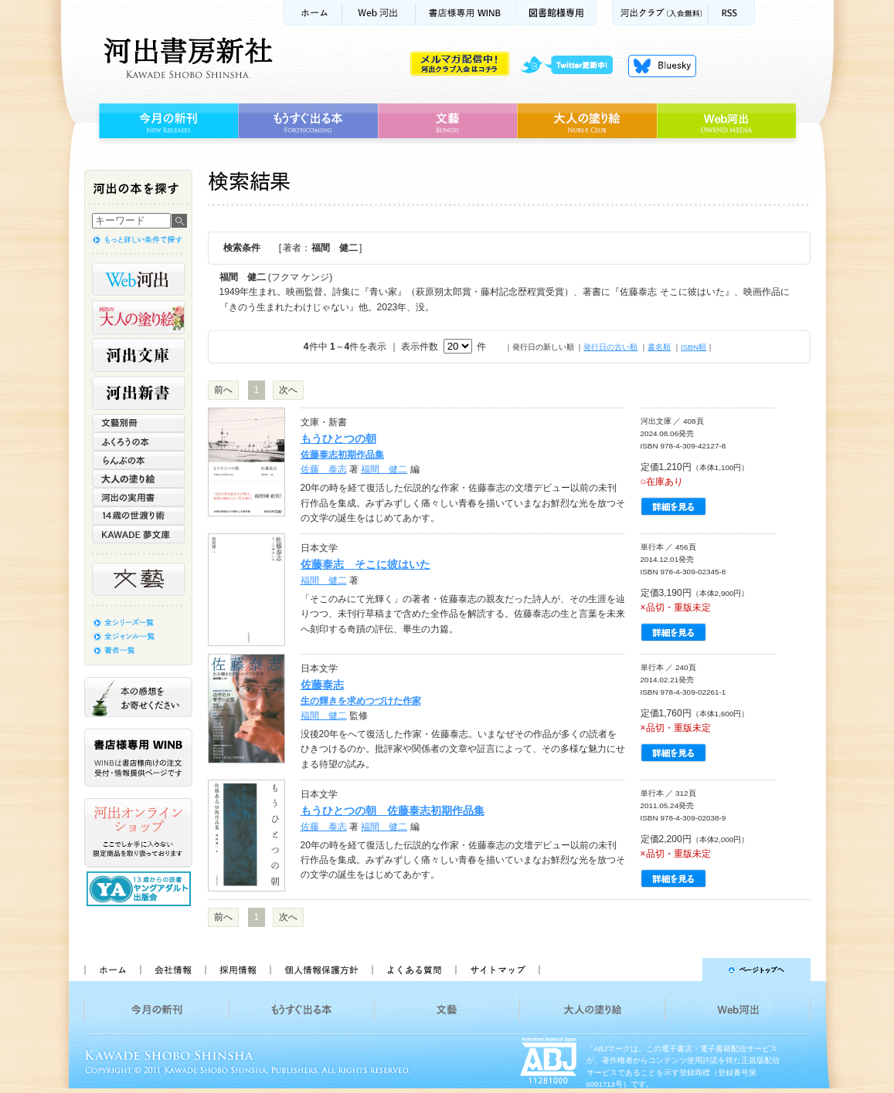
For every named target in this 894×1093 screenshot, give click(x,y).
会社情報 (172, 969)
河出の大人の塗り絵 (138, 317)
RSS (732, 12)
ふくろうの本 (138, 441)
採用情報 (237, 969)
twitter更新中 (572, 65)
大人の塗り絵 (587, 121)
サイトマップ (497, 969)
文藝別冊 (138, 423)
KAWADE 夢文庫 (138, 534)
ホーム (312, 12)
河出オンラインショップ (138, 833)
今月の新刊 (166, 121)
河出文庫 (138, 355)
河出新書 (138, 393)
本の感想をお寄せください (138, 697)
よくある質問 (413, 969)
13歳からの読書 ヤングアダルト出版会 (141, 888)
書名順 (659, 347)
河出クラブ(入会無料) (660, 12)
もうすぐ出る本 (308, 121)
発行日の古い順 (610, 347)
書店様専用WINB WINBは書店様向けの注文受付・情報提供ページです (138, 758)
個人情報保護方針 (321, 969)
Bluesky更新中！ (662, 65)
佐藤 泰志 (324, 469)
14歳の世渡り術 (138, 515)
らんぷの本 (138, 460)
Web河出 (379, 12)
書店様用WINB (466, 12)
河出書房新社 (186, 58)
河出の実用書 (138, 497)
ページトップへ (682, 969)
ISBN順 (693, 347)
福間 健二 (384, 469)
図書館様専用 (557, 12)
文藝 (447, 121)
